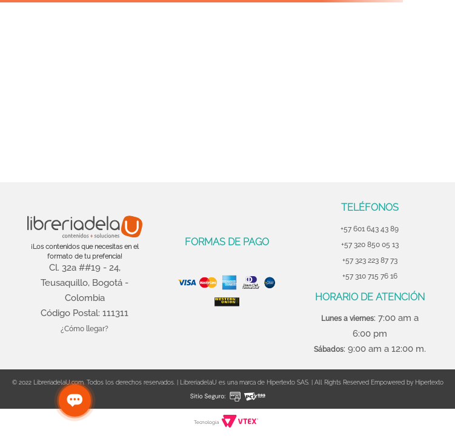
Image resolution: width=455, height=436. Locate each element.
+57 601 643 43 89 (369, 229)
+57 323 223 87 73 (369, 260)
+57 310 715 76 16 (369, 276)
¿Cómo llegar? (84, 329)
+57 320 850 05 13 (370, 244)
